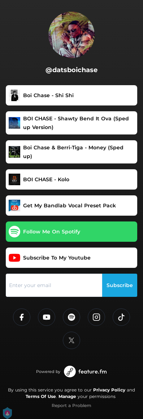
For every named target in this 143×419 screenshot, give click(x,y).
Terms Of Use (41, 396)
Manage (67, 396)
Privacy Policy (109, 390)
